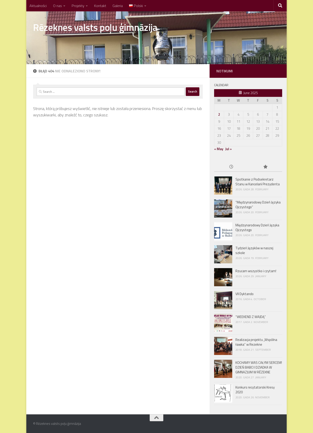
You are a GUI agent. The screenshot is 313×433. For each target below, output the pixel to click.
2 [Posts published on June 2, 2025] (219, 114)
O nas (57, 5)
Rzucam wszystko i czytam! (255, 271)
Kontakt (100, 5)
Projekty (78, 5)
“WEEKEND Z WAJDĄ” (250, 316)
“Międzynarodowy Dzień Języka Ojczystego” (258, 205)
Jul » (228, 149)
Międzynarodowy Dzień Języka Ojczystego (257, 227)
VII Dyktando (244, 293)
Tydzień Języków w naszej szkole (254, 250)
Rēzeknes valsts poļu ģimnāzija (95, 27)
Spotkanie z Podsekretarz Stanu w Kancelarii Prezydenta (257, 182)
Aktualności (38, 5)
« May (218, 149)
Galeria (117, 5)
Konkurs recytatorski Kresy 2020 (255, 390)
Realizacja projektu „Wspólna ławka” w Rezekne (256, 342)
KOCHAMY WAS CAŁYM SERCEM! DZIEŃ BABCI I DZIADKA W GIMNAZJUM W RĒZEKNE (258, 367)
